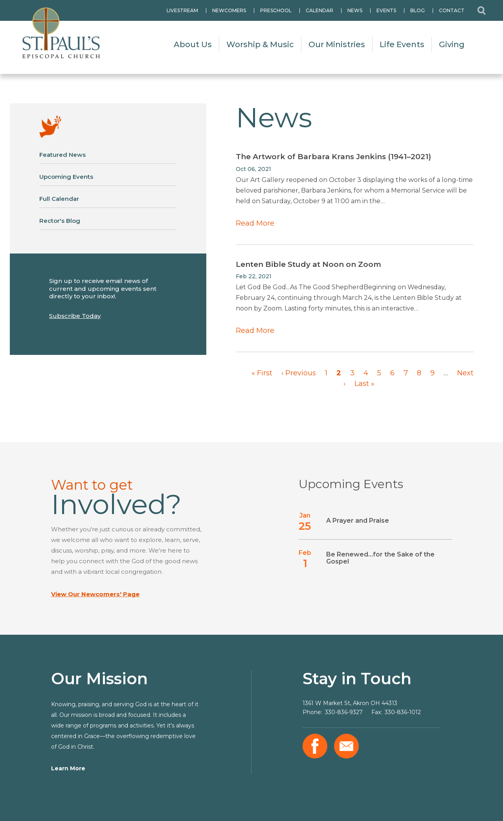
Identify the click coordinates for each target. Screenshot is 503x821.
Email (346, 746)
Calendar (319, 10)
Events (386, 10)
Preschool (276, 10)
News (354, 10)
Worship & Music (260, 44)
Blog (417, 10)
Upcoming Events (66, 176)
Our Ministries (336, 44)
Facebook (315, 746)
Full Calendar (59, 198)
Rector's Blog (59, 220)
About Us (193, 44)
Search (481, 10)
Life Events (402, 44)
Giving (451, 44)
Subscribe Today (75, 316)
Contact (451, 10)
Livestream (182, 10)
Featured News (62, 154)
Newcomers (229, 10)
